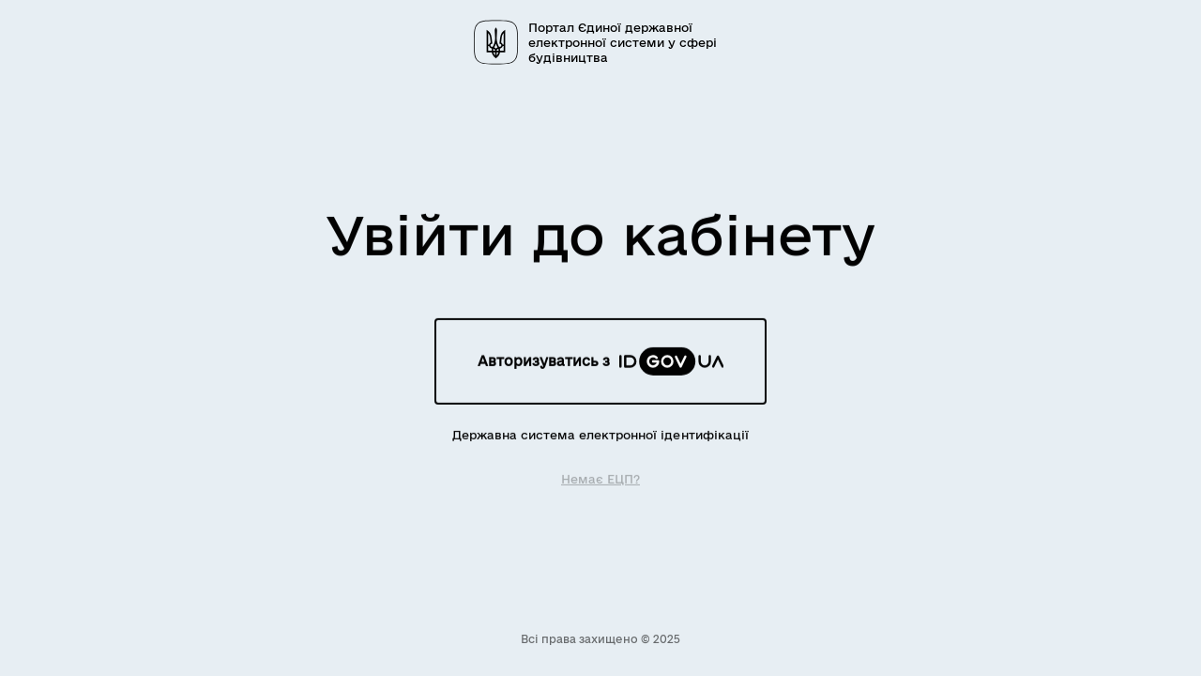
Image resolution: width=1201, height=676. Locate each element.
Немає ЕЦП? (600, 477)
